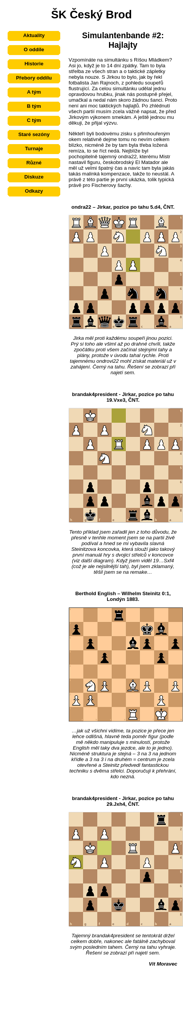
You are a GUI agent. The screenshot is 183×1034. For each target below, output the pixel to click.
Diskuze (33, 177)
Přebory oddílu (34, 78)
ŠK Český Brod (91, 14)
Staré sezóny (34, 134)
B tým (34, 106)
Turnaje (34, 148)
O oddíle (34, 49)
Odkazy (34, 191)
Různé (34, 163)
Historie (33, 64)
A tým (34, 92)
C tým (34, 120)
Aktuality (34, 35)
